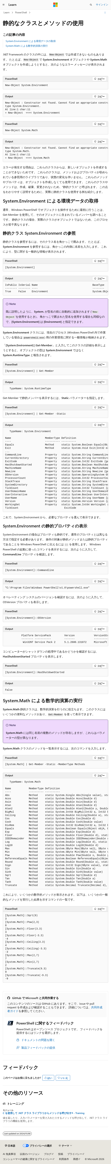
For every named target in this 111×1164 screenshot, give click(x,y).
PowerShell (21, 12)
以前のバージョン (30, 1154)
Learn (7, 12)
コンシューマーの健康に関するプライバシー (27, 1159)
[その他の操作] (105, 12)
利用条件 (64, 1159)
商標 (75, 1159)
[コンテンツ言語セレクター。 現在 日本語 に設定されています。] (10, 1146)
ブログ (47, 1154)
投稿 (60, 1154)
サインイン (102, 4)
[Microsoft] (55, 4)
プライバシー (74, 1154)
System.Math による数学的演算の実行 (27, 45)
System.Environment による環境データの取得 (31, 41)
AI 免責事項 (9, 1154)
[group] (55, 108)
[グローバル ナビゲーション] (3, 5)
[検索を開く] (90, 5)
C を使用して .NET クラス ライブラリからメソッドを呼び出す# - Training (43, 1113)
